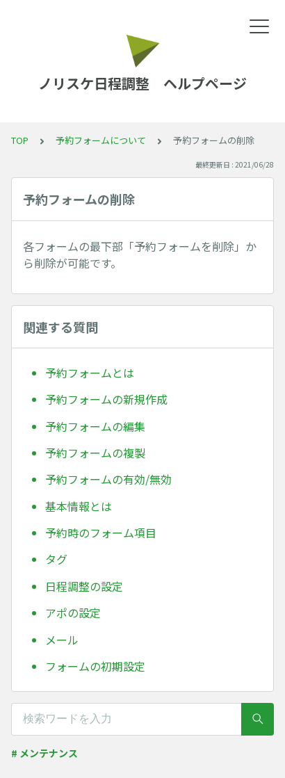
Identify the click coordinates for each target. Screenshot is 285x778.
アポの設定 (73, 612)
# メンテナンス (44, 753)
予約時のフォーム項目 (100, 532)
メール (62, 639)
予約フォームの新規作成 (106, 399)
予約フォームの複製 (95, 452)
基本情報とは (78, 506)
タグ (56, 559)
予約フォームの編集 (95, 426)
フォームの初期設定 (95, 666)
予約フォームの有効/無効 (108, 479)
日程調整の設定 (84, 586)
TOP (19, 140)
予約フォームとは (89, 372)
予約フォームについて (101, 140)
